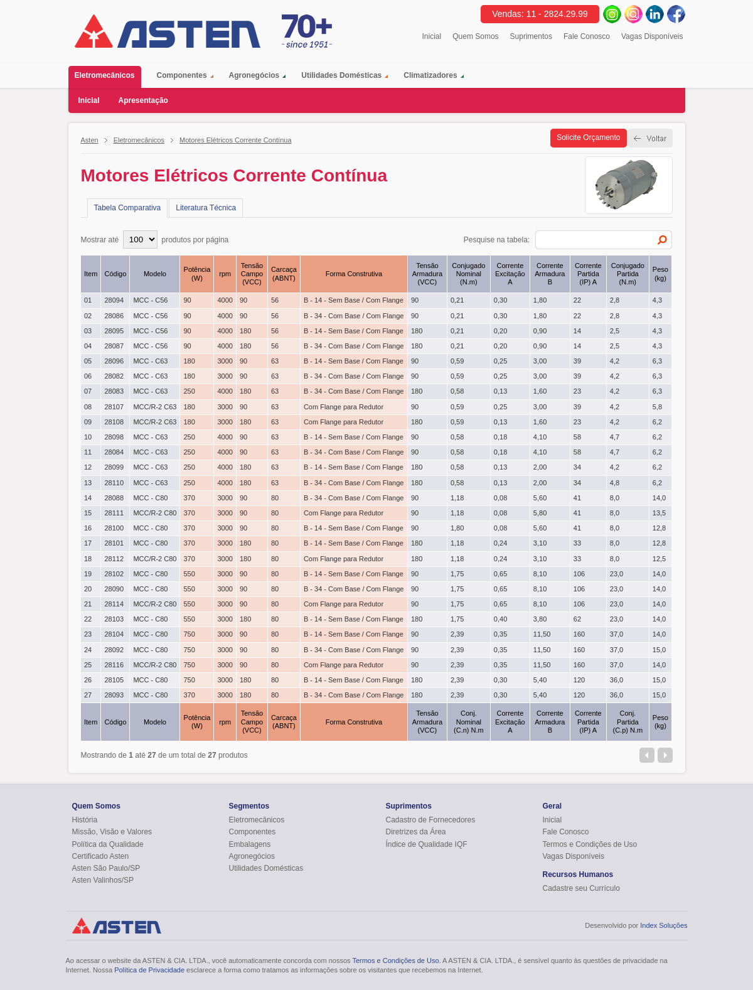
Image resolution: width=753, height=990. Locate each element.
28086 (114, 316)
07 (88, 391)
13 (88, 483)
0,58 (457, 391)
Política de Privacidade (149, 970)
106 (579, 574)
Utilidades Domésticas (341, 75)
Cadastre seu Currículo (581, 888)
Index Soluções (663, 925)
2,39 (457, 634)
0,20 (500, 331)
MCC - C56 (150, 300)
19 (88, 574)
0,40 (500, 619)
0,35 (500, 634)
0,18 (500, 437)
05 (88, 361)
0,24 (500, 543)
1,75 (457, 574)
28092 (114, 650)
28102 (114, 574)
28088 (114, 498)
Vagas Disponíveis (652, 36)
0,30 (500, 300)
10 (88, 437)
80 (275, 498)
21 (88, 604)
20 (88, 589)
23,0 (616, 574)
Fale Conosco (586, 36)
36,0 (616, 680)
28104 (114, 634)
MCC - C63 (150, 361)
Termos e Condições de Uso (590, 844)
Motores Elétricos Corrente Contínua (235, 140)
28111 (114, 513)
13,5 (659, 513)
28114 (114, 604)
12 (88, 467)
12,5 (659, 558)
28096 (114, 361)
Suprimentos (531, 36)
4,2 (614, 361)
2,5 (614, 331)
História (85, 819)
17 (88, 543)
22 (577, 300)
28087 (114, 346)
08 (88, 407)
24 (88, 650)
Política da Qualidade (108, 844)
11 (88, 452)
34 (577, 467)
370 (189, 498)
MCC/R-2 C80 (154, 513)
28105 (114, 680)
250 (189, 391)
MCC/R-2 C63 (154, 407)
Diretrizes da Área (416, 831)
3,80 (540, 619)
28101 (114, 543)
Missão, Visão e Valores (112, 831)
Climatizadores (430, 75)
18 (88, 558)
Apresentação (143, 100)
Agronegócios (254, 75)
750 (189, 634)
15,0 (659, 650)
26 (88, 680)
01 (88, 300)
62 (577, 619)
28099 (114, 467)
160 (579, 634)
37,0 (616, 634)
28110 (114, 483)
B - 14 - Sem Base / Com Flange (353, 300)
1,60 (540, 391)
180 (245, 331)
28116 (114, 665)
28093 (114, 695)
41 (577, 498)
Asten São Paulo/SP (106, 868)
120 (579, 680)
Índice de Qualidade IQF (426, 844)
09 (88, 422)
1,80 (540, 300)
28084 (114, 452)
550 (189, 574)
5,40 (540, 680)
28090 (114, 589)
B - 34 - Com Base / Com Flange (354, 316)
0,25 (500, 361)
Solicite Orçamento (588, 137)
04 (88, 346)
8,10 (540, 574)
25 (88, 665)
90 (187, 300)
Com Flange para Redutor (343, 407)
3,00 (540, 361)
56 (275, 300)
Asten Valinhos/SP (103, 880)
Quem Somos (475, 36)
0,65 (500, 574)
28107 (114, 407)
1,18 (457, 498)
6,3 (657, 361)
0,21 (457, 300)
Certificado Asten (100, 856)
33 (577, 543)
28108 (114, 422)
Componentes (182, 75)
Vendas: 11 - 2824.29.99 (540, 14)
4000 (224, 300)
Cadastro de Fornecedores (431, 819)
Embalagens (250, 844)
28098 (114, 437)
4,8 (614, 483)
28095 (114, 331)
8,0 (614, 498)
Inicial (432, 36)
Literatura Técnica (206, 207)
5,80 (540, 513)
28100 (114, 528)
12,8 (659, 528)
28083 (114, 391)
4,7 (614, 437)
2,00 (540, 467)
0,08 (500, 498)
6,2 (657, 422)
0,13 (500, 391)
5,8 (657, 407)
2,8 (614, 300)
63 (275, 361)
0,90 (540, 331)
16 (88, 528)
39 (577, 361)
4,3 (657, 300)
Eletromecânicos (108, 77)
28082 (114, 376)
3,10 (540, 543)
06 (88, 376)
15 (88, 513)
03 (88, 331)
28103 (114, 619)
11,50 (542, 634)
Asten (90, 140)
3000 (224, 361)
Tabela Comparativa (127, 207)
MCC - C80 (150, 498)
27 (88, 695)
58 (577, 437)
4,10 (540, 437)
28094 (114, 300)
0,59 (457, 361)
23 (577, 391)
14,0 (659, 498)
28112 (114, 558)
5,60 (540, 498)
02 (88, 316)
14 (577, 331)
